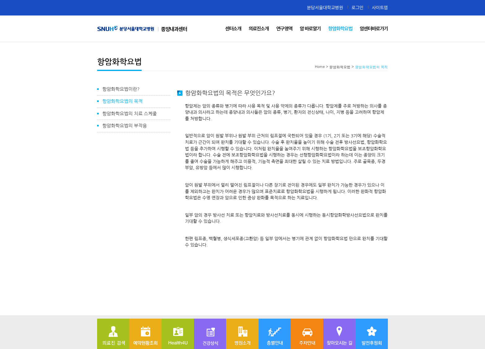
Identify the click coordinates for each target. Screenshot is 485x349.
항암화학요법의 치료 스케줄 (129, 113)
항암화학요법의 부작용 (124, 125)
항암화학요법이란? (120, 89)
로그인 (357, 8)
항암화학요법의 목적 (122, 101)
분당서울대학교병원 (325, 8)
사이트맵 (380, 8)
